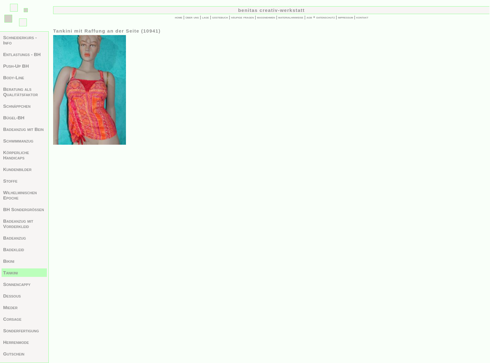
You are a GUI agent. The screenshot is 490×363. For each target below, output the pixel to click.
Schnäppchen (17, 106)
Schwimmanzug (18, 140)
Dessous (12, 295)
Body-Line (13, 77)
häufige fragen (242, 17)
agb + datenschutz (321, 17)
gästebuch (220, 17)
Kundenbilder (17, 169)
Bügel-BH (13, 117)
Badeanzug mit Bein (23, 129)
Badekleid (13, 249)
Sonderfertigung (21, 330)
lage (205, 17)
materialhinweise (290, 17)
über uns (192, 17)
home (178, 17)
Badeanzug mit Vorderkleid (18, 223)
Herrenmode (16, 342)
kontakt (362, 17)
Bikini (8, 261)
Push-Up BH (16, 66)
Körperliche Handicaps (16, 155)
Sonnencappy (17, 284)
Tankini (10, 272)
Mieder (10, 307)
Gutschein (13, 353)
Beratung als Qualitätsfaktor (20, 91)
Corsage (12, 319)
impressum (345, 17)
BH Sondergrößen (23, 209)
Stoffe (10, 181)
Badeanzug (14, 238)
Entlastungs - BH (22, 54)
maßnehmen (266, 17)
